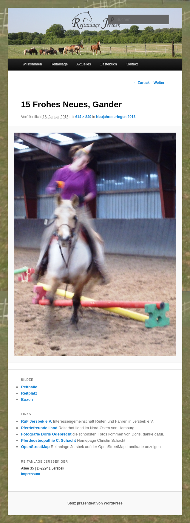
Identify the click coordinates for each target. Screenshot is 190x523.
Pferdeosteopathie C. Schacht (48, 440)
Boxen (27, 399)
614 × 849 (83, 117)
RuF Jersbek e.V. (36, 421)
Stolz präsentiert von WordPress (95, 503)
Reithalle (29, 387)
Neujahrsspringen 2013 (115, 117)
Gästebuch (108, 64)
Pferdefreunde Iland (39, 428)
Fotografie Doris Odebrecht (46, 434)
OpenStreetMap (35, 446)
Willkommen (32, 64)
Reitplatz (29, 393)
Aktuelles (83, 64)
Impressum (30, 474)
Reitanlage (59, 64)
